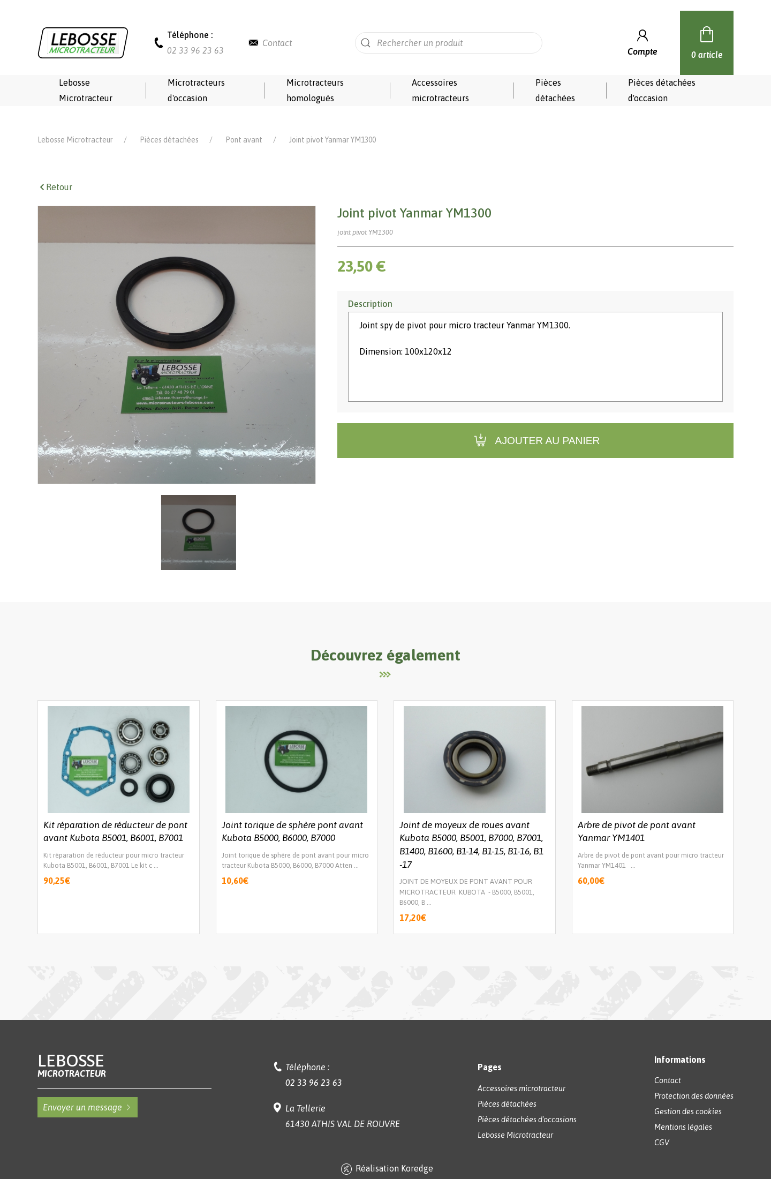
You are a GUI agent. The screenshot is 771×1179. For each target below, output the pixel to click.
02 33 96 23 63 (195, 50)
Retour (54, 172)
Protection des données (694, 1081)
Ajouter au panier (535, 425)
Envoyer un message (87, 1092)
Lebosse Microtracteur (85, 90)
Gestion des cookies (688, 1096)
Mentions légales (683, 1112)
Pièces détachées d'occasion (662, 90)
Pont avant (243, 125)
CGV (661, 1127)
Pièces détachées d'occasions (527, 1104)
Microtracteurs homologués (315, 90)
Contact (277, 43)
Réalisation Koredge (385, 1154)
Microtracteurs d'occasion (196, 90)
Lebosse (124, 1050)
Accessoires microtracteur (521, 1073)
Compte (642, 41)
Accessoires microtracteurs (440, 90)
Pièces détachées (555, 90)
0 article (707, 41)
